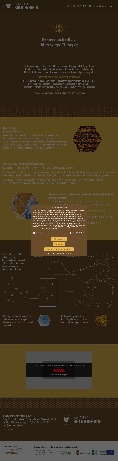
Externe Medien (77, 227)
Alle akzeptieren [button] (59, 234)
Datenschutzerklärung (46, 221)
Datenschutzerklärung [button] (64, 248)
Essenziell (38, 227)
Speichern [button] (59, 239)
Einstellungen (37, 223)
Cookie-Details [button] (51, 248)
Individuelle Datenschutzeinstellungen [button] (59, 244)
